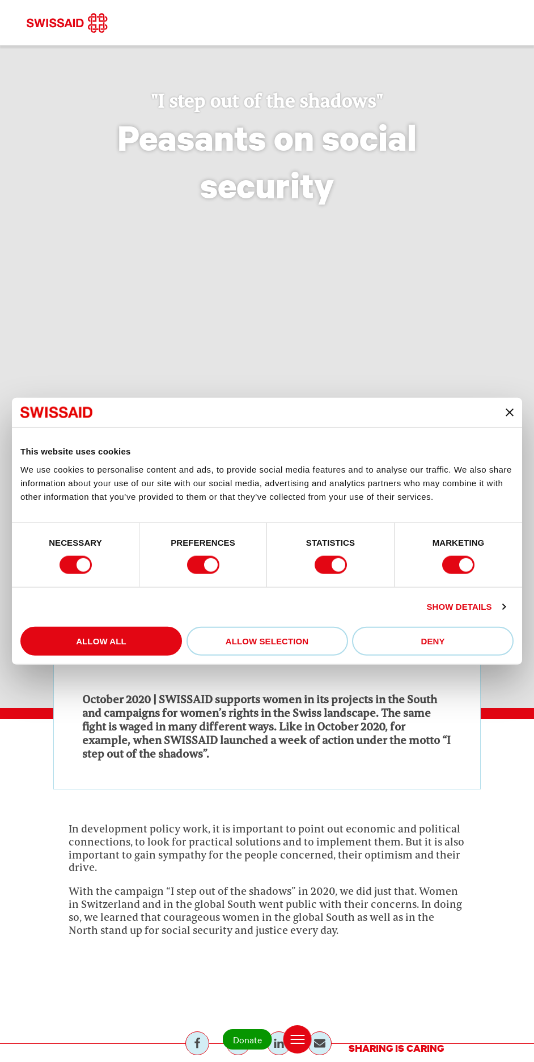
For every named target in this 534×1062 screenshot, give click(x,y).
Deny (432, 640)
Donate (247, 1039)
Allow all (101, 640)
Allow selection (267, 640)
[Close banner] (510, 413)
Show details (458, 606)
